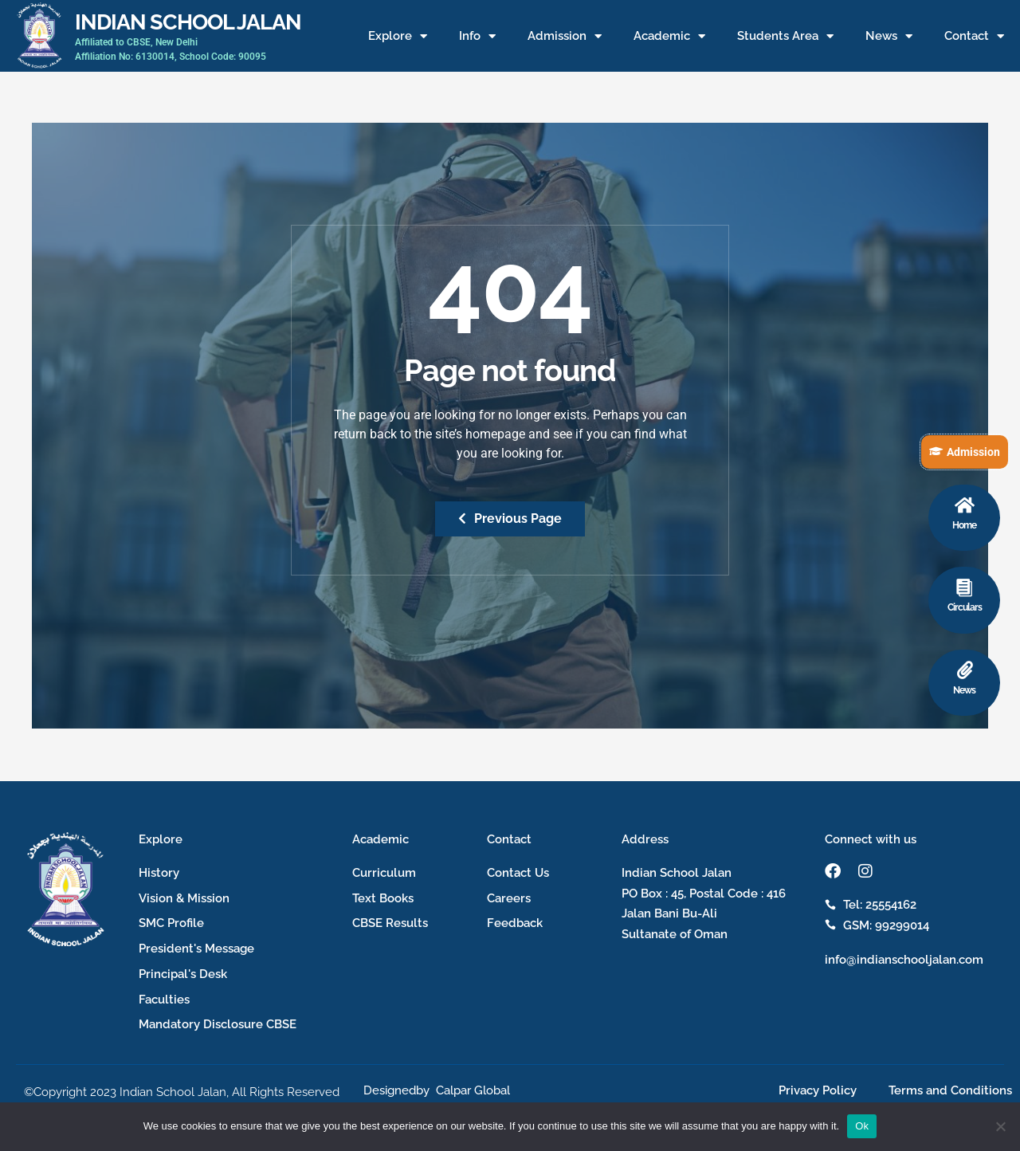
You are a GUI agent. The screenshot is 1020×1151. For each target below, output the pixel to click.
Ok (862, 1126)
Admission (565, 36)
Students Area (785, 36)
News (888, 36)
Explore (397, 36)
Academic (669, 36)
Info (477, 36)
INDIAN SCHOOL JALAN (188, 21)
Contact (974, 36)
